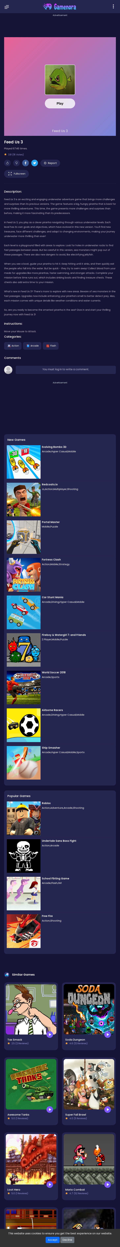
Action (13, 345)
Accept (53, 1240)
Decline (67, 1240)
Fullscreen (16, 174)
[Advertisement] (60, 24)
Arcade (32, 345)
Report (50, 163)
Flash (50, 345)
